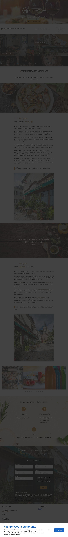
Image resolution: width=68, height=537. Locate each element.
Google (13, 534)
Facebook (17, 534)
